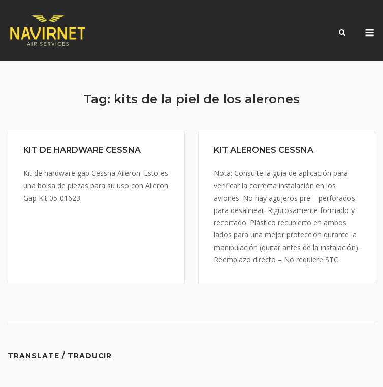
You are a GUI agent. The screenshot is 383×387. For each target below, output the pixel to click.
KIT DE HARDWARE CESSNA (82, 150)
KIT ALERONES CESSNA (263, 150)
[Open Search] (342, 33)
